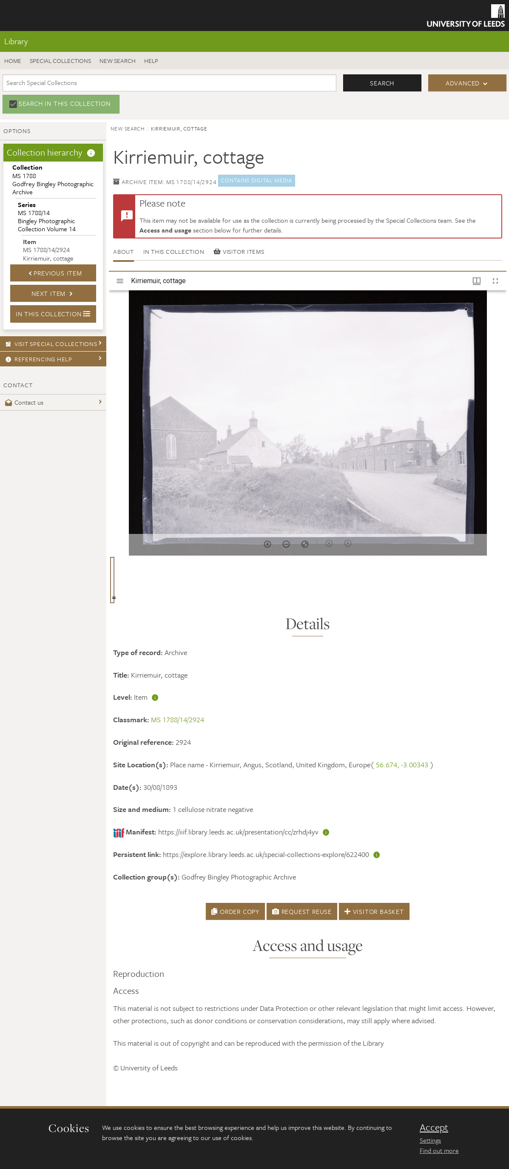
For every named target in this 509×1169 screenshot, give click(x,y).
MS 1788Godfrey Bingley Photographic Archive (53, 179)
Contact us (23, 402)
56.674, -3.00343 (402, 764)
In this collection (174, 251)
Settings (430, 1140)
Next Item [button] (53, 293)
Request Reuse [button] (302, 911)
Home (12, 60)
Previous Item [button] (53, 273)
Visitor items (238, 251)
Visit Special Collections (50, 343)
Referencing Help (37, 359)
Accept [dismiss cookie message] (434, 1127)
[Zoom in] (267, 544)
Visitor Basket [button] (374, 911)
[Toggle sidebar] (120, 281)
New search (118, 60)
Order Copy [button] (235, 911)
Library (16, 41)
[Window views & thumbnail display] (476, 281)
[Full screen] (495, 281)
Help (151, 60)
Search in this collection (65, 103)
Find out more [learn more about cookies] (439, 1150)
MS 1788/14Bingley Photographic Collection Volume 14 (47, 217)
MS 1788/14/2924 (177, 719)
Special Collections (60, 60)
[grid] (307, 583)
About (123, 251)
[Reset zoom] (305, 544)
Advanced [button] (463, 83)
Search (382, 83)
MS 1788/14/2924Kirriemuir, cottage (48, 249)
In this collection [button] (53, 313)
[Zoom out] (286, 544)
